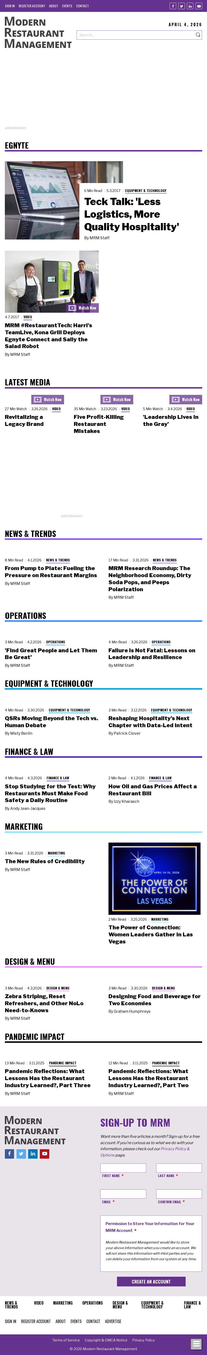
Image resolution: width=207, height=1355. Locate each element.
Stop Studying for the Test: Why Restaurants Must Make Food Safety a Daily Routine (50, 793)
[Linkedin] (190, 6)
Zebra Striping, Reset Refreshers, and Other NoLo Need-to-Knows (44, 1003)
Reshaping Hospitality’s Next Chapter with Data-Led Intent (150, 722)
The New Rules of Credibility (45, 861)
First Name (111, 1175)
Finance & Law (58, 777)
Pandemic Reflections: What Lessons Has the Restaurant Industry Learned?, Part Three (48, 1078)
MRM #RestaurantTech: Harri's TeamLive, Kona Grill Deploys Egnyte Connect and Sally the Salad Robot (48, 336)
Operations (55, 641)
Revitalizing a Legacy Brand (24, 420)
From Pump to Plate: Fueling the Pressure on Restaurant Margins (51, 572)
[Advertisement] (103, 92)
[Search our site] (135, 35)
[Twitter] (181, 6)
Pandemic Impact (62, 1062)
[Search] (198, 35)
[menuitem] (10, 5)
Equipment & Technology (145, 190)
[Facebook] (173, 6)
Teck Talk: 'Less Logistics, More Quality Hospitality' (131, 214)
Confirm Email (169, 1201)
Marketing (56, 852)
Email (106, 1201)
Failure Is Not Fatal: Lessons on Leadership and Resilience (151, 654)
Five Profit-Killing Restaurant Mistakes (99, 424)
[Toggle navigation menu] (196, 1344)
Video (28, 316)
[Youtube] (199, 6)
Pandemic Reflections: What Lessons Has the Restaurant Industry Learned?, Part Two (148, 1078)
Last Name (166, 1175)
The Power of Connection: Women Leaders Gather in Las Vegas (150, 934)
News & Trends (58, 559)
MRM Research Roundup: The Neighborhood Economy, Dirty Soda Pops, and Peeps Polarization (149, 578)
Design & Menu (57, 987)
